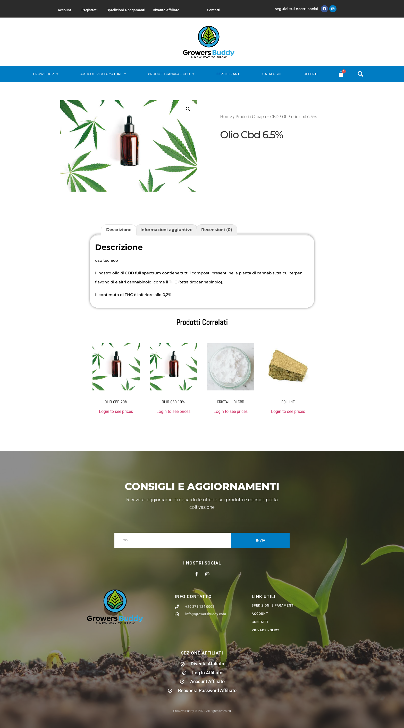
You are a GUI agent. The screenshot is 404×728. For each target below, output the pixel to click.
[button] (360, 74)
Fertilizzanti (228, 74)
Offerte (311, 74)
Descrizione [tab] (118, 229)
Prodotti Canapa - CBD (257, 116)
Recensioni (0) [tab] (216, 229)
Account (64, 10)
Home (226, 116)
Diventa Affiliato (166, 10)
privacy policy (265, 630)
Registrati (89, 10)
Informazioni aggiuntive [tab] (166, 229)
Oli (285, 116)
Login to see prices (116, 411)
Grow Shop (45, 74)
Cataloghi (271, 74)
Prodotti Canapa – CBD (171, 74)
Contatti (213, 10)
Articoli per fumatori (103, 74)
